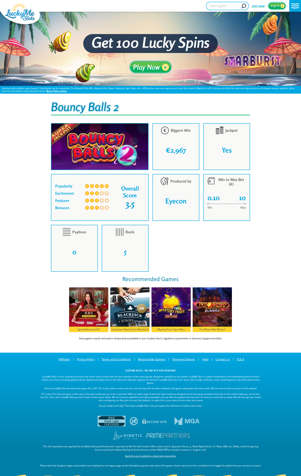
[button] (295, 6)
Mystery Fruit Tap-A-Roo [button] (171, 329)
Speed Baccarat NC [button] (89, 329)
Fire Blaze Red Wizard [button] (212, 329)
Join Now (258, 6)
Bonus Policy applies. (56, 91)
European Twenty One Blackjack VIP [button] (130, 330)
